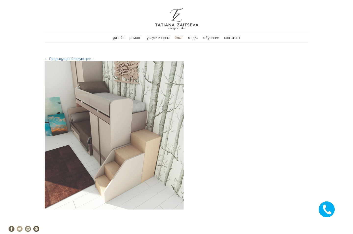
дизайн (119, 37)
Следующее (83, 58)
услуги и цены (158, 37)
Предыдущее (57, 58)
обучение (211, 37)
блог (179, 37)
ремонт (135, 37)
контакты (232, 37)
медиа (193, 37)
